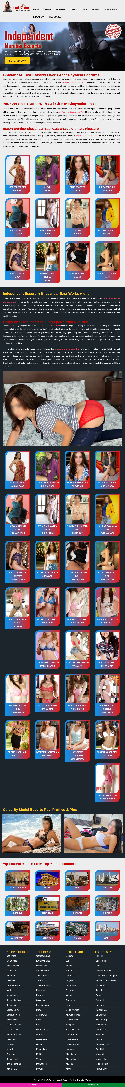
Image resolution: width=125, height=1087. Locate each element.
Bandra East (12, 1059)
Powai (39, 1010)
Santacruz (11, 970)
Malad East (41, 966)
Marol (68, 1069)
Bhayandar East (13, 1064)
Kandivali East (43, 961)
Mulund (69, 1064)
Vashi (74, 9)
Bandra (69, 956)
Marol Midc (101, 1054)
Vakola (69, 995)
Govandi (100, 1000)
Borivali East (12, 1069)
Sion (98, 966)
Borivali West (12, 1005)
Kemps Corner (73, 1044)
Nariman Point (13, 985)
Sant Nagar (101, 961)
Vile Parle (10, 975)
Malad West (12, 1020)
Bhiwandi (100, 1034)
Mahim (39, 1054)
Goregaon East (43, 956)
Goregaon (61, 9)
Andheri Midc (102, 1029)
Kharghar (40, 990)
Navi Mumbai (55, 17)
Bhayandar (38, 17)
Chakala (100, 1039)
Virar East (11, 980)
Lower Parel (42, 1039)
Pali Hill (99, 956)
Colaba (95, 9)
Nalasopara (101, 1010)
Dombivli (100, 1049)
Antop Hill (70, 1025)
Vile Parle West (13, 1034)
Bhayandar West (14, 1000)
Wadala (39, 1034)
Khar (38, 1020)
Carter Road (71, 1034)
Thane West (12, 1029)
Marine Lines (72, 1059)
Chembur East (102, 1044)
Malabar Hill (41, 1064)
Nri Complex (12, 961)
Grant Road (71, 985)
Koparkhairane (43, 1005)
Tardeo (69, 970)
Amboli (99, 990)
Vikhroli (39, 1059)
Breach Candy (72, 1029)
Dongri (9, 1049)
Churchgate (110, 9)
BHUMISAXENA (46, 1079)
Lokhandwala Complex (106, 975)
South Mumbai (73, 1010)
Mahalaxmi (71, 1054)
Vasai (84, 9)
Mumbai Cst (101, 1025)
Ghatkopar (11, 1054)
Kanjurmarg (101, 1020)
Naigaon (100, 1005)
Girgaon (70, 980)
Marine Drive (42, 1049)
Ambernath (101, 985)
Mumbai (47, 9)
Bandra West (12, 995)
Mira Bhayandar (13, 966)
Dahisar (69, 975)
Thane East (41, 975)
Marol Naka (101, 1059)
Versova (10, 1044)
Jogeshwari (41, 1015)
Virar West (11, 1039)
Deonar (99, 995)
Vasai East (41, 980)
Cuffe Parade (72, 1039)
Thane (69, 966)
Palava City (101, 1069)
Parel (68, 1005)
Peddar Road (72, 1020)
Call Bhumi (31, 1085)
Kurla (38, 1025)
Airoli (8, 990)
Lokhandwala (42, 1029)
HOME (36, 9)
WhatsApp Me (94, 1085)
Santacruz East (43, 970)
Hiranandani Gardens (106, 980)
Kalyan (39, 995)
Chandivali (101, 1015)
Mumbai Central (73, 1015)
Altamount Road (103, 970)
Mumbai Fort (102, 1064)
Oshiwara (70, 1000)
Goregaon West (13, 1010)
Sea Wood (11, 956)
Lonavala (70, 1049)
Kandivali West (13, 1015)
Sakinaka (40, 1000)
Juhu (68, 961)
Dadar (39, 1044)
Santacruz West (13, 1025)
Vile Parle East (43, 985)
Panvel (39, 1069)
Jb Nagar (70, 990)
